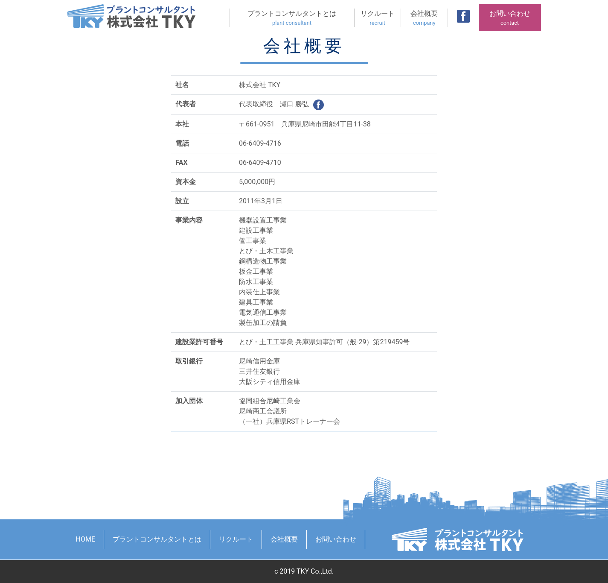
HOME (85, 539)
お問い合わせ (510, 18)
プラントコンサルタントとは (292, 18)
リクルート (378, 18)
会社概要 (424, 18)
